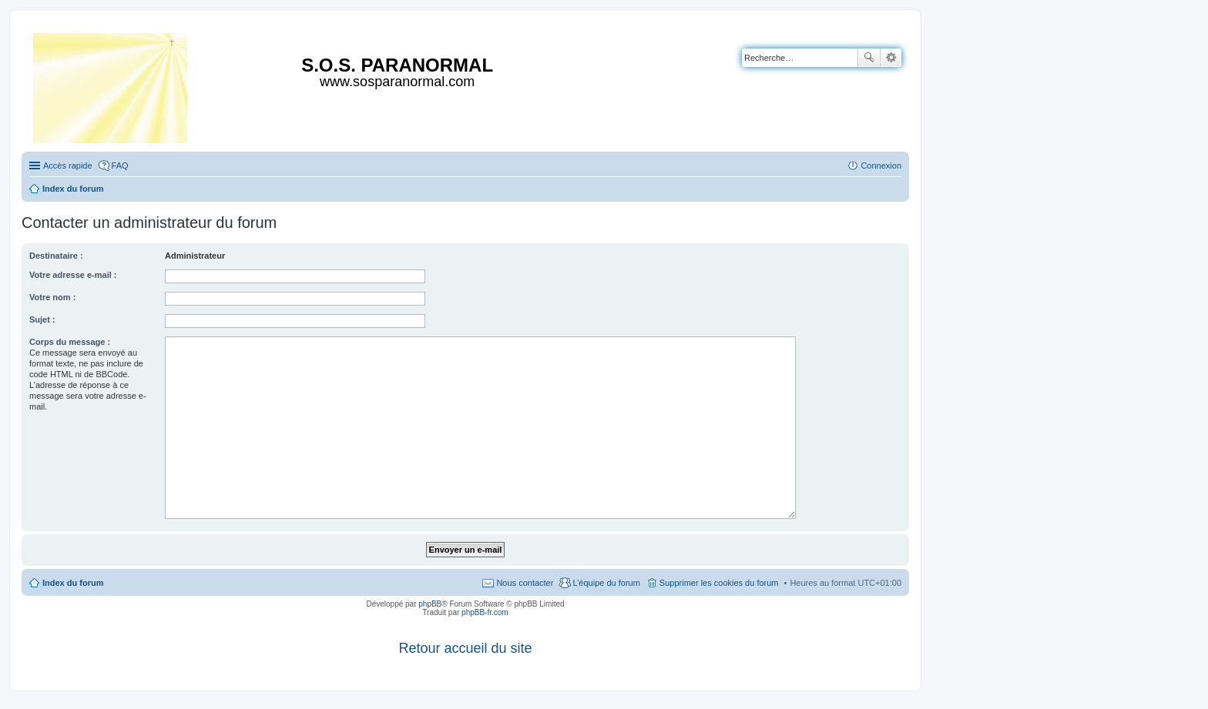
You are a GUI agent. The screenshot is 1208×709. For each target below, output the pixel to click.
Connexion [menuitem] (881, 165)
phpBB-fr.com (484, 612)
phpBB (429, 604)
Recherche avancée (891, 57)
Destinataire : (56, 255)
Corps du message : (69, 341)
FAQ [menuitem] (120, 165)
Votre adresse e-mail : (73, 274)
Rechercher (869, 57)
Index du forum (72, 582)
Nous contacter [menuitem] (524, 582)
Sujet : (42, 319)
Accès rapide (67, 165)
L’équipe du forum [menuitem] (605, 582)
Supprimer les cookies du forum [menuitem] (719, 582)
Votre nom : (52, 297)
